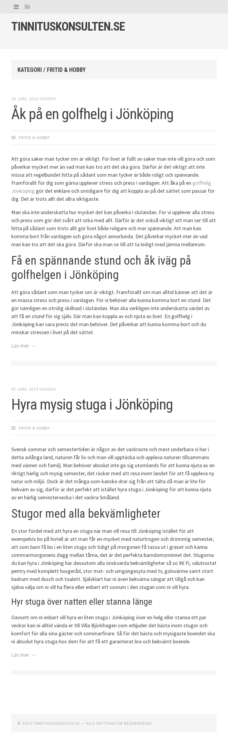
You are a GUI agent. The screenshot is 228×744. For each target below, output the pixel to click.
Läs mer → (23, 345)
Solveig (47, 98)
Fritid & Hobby (34, 137)
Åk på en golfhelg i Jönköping (92, 114)
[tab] (16, 6)
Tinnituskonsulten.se (68, 27)
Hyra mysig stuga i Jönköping (92, 404)
